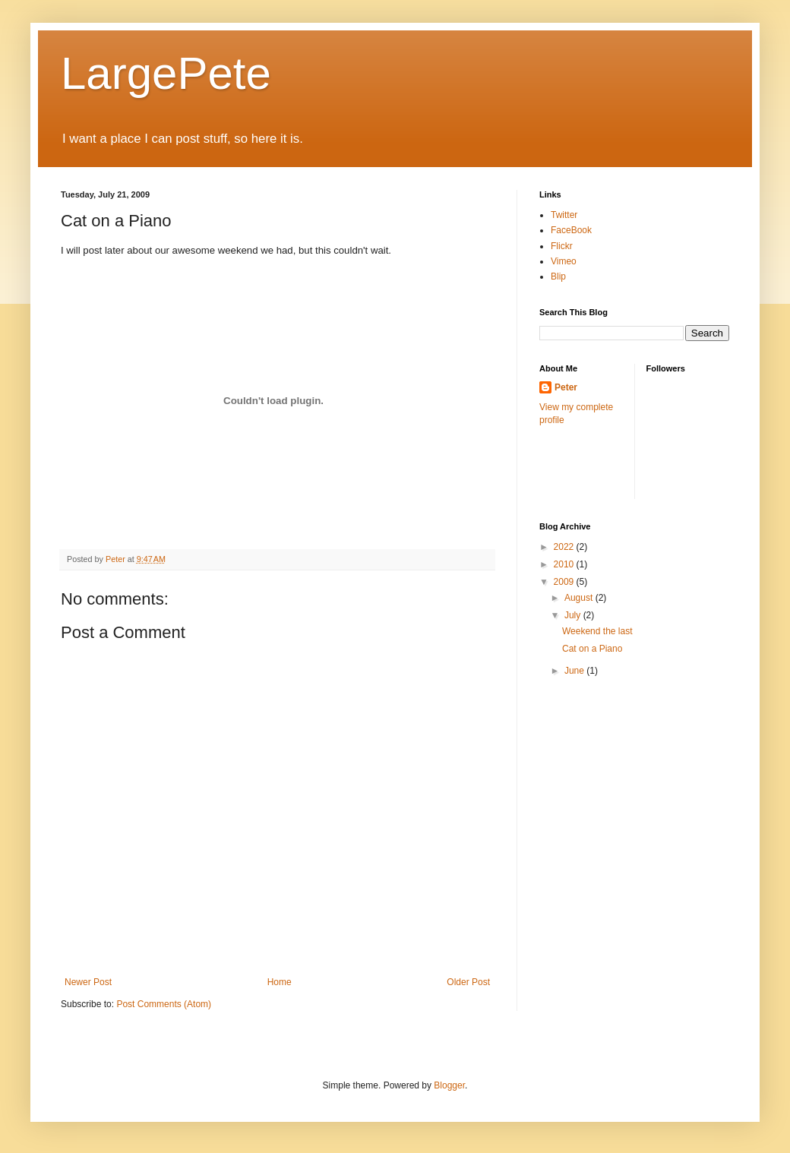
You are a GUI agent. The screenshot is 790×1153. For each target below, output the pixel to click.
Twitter (564, 215)
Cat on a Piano (592, 648)
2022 (565, 547)
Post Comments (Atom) (163, 1004)
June (575, 670)
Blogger (449, 1085)
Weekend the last (597, 631)
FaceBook (571, 230)
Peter (566, 387)
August (580, 597)
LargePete (166, 73)
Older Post (468, 982)
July (573, 615)
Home (279, 982)
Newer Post (88, 982)
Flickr (562, 246)
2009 (565, 581)
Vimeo (564, 261)
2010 (565, 564)
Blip (558, 276)
